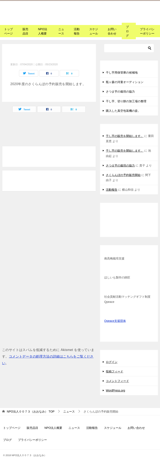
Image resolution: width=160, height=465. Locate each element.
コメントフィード (117, 381)
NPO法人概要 (42, 31)
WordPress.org (115, 390)
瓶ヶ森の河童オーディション (124, 82)
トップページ (8, 31)
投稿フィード (114, 371)
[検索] (129, 48)
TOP (31, 411)
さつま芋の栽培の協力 (120, 91)
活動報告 (77, 31)
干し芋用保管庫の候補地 (122, 72)
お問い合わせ (112, 31)
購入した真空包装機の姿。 (123, 110)
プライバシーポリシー (147, 31)
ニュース (61, 31)
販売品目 (25, 31)
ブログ (127, 31)
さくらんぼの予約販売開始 (123, 175)
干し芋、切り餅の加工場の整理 (126, 101)
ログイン (111, 362)
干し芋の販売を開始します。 (124, 136)
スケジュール (93, 31)
